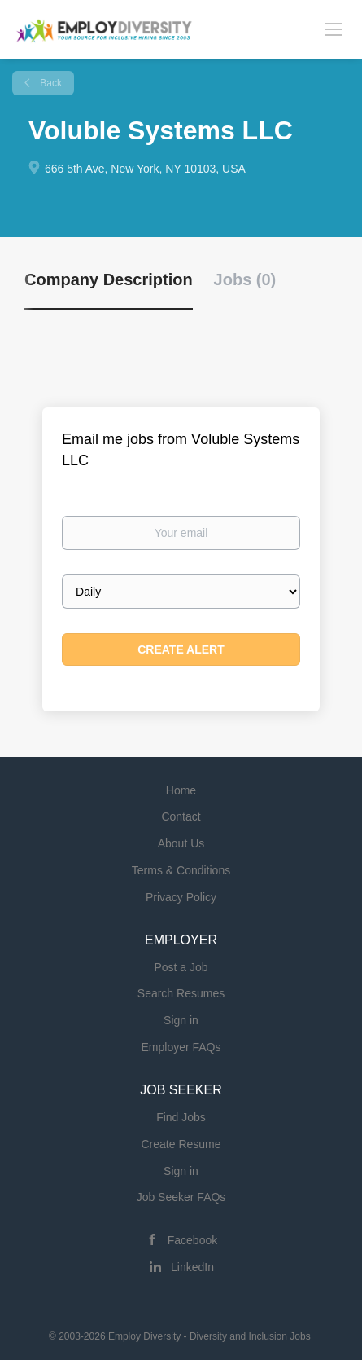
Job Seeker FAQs (181, 1197)
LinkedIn (192, 1267)
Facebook (192, 1240)
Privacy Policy (181, 897)
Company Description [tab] (108, 279)
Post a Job (180, 967)
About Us (181, 843)
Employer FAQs (180, 1047)
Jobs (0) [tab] (245, 279)
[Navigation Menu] (333, 28)
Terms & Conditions (181, 870)
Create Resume (180, 1144)
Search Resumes (181, 993)
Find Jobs (181, 1117)
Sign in (181, 1020)
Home (181, 790)
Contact (180, 816)
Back (49, 83)
